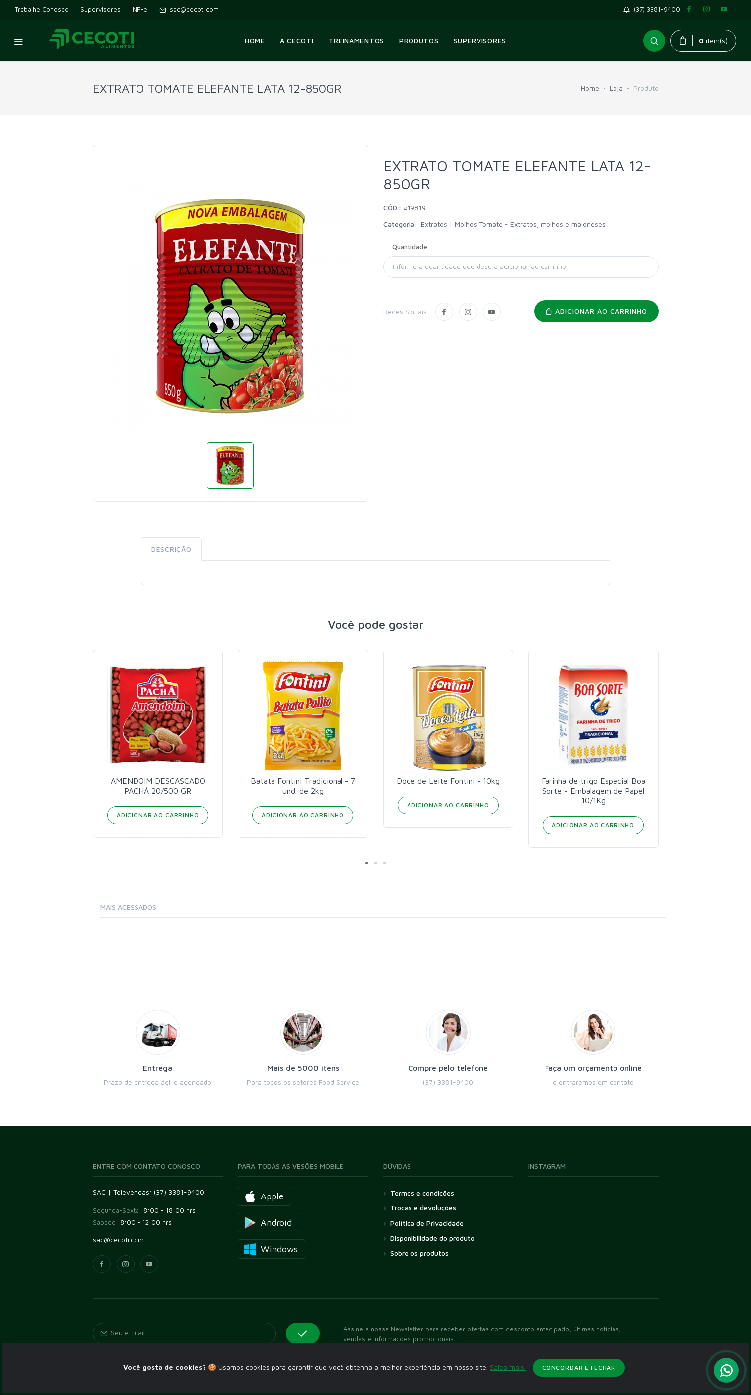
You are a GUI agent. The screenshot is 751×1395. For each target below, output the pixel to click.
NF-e (140, 9)
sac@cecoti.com (189, 9)
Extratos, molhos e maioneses (558, 224)
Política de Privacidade (427, 1223)
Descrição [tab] (171, 549)
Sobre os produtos (419, 1253)
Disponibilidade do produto (432, 1238)
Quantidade (409, 247)
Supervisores (100, 9)
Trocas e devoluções (423, 1207)
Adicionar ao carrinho (596, 311)
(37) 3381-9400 (653, 9)
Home (590, 88)
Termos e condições (422, 1193)
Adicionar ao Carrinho (158, 815)
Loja (616, 88)
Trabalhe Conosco (41, 9)
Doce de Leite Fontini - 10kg (448, 780)
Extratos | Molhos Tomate (463, 224)
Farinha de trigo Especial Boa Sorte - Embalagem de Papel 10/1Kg (593, 790)
